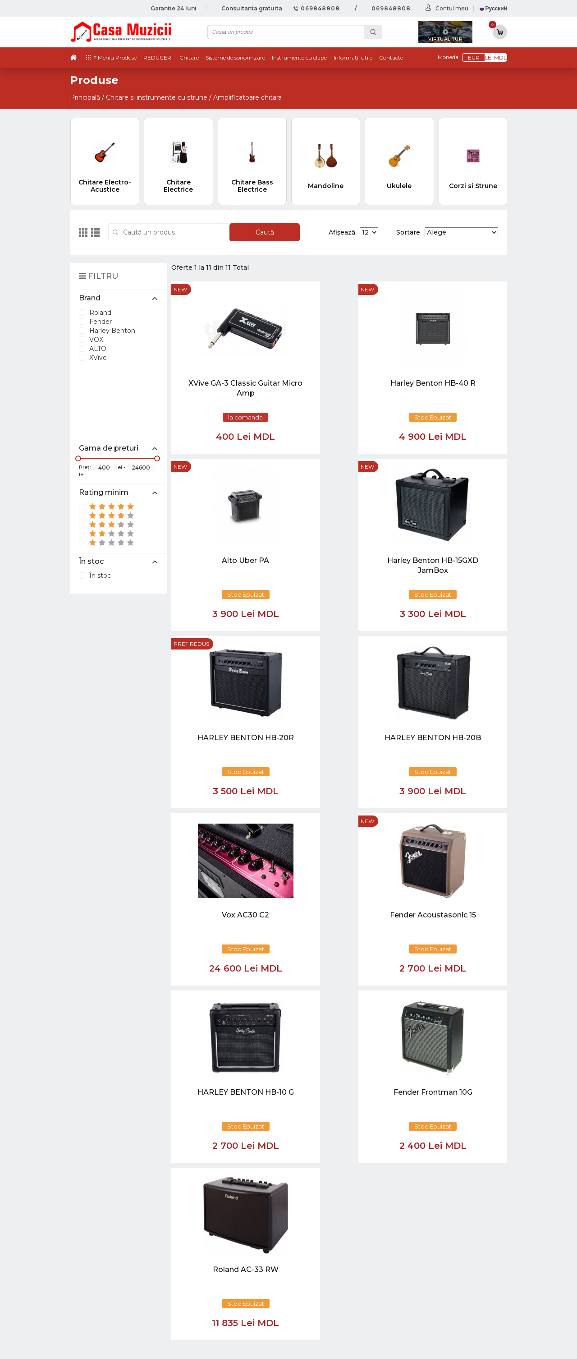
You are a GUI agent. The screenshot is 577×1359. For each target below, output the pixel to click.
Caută (265, 232)
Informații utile (353, 57)
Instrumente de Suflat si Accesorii (443, 1249)
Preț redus (191, 467)
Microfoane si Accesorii (426, 1258)
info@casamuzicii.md (112, 1088)
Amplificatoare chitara (247, 97)
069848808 (316, 8)
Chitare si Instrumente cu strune (442, 1212)
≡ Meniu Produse (115, 57)
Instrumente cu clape (299, 57)
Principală (85, 97)
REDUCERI (158, 57)
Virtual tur (325, 1221)
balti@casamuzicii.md (113, 1096)
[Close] (315, 1154)
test (315, 1239)
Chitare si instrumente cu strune (156, 97)
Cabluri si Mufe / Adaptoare (433, 1286)
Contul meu (451, 8)
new (180, 289)
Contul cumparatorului (346, 1267)
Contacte (391, 57)
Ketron (320, 1230)
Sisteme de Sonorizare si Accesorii (444, 1267)
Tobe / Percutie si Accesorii (432, 1221)
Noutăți (321, 1212)
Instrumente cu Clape (425, 1230)
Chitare (189, 57)
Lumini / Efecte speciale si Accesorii (446, 1277)
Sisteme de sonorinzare (235, 57)
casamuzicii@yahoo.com (118, 1080)
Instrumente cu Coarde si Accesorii (446, 1239)
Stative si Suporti (416, 1304)
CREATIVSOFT (484, 1347)
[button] (216, 1111)
